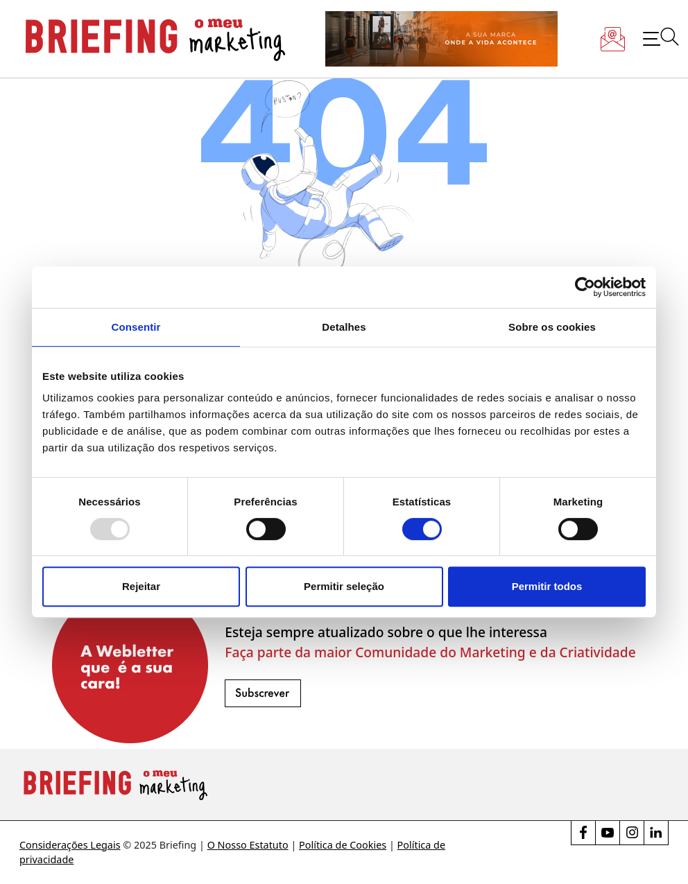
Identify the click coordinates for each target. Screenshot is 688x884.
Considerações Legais (70, 844)
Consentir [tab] (136, 327)
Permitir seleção (344, 586)
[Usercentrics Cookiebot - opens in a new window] (585, 287)
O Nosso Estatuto (248, 844)
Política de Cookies (342, 844)
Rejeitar (141, 586)
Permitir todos (547, 586)
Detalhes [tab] (344, 327)
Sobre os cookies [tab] (552, 327)
